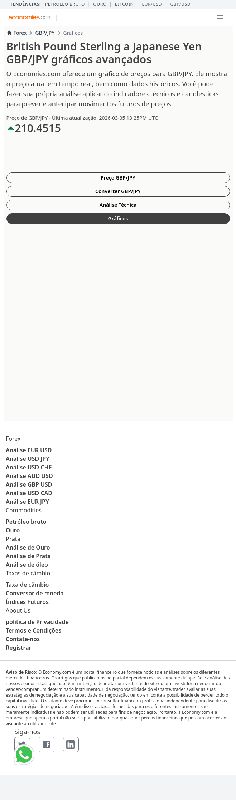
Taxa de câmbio (27, 585)
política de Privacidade (37, 622)
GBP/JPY (44, 32)
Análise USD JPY (27, 459)
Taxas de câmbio (28, 573)
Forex (16, 32)
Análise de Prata (28, 556)
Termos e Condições (33, 630)
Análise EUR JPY (27, 502)
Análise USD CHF (29, 467)
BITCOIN (124, 4)
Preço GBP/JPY (118, 177)
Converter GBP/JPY (118, 191)
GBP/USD (180, 4)
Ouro (99, 4)
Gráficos (118, 218)
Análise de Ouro (28, 547)
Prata (13, 539)
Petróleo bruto (65, 4)
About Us (18, 610)
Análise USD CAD (29, 493)
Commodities (24, 510)
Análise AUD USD (29, 476)
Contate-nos (23, 639)
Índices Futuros (27, 602)
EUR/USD (152, 4)
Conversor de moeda (35, 593)
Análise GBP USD (29, 484)
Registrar (19, 648)
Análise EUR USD (29, 450)
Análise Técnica (118, 204)
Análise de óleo (27, 565)
